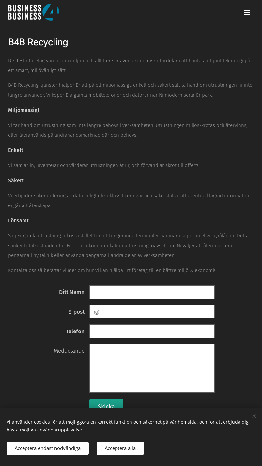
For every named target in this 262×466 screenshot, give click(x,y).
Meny (247, 12)
